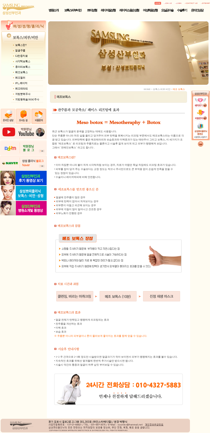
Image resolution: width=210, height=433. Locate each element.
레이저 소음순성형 (129, 10)
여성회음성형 (150, 10)
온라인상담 (197, 10)
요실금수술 (167, 10)
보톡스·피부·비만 (72, 10)
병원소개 (53, 10)
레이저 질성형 (108, 10)
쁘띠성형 (92, 10)
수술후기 (182, 10)
